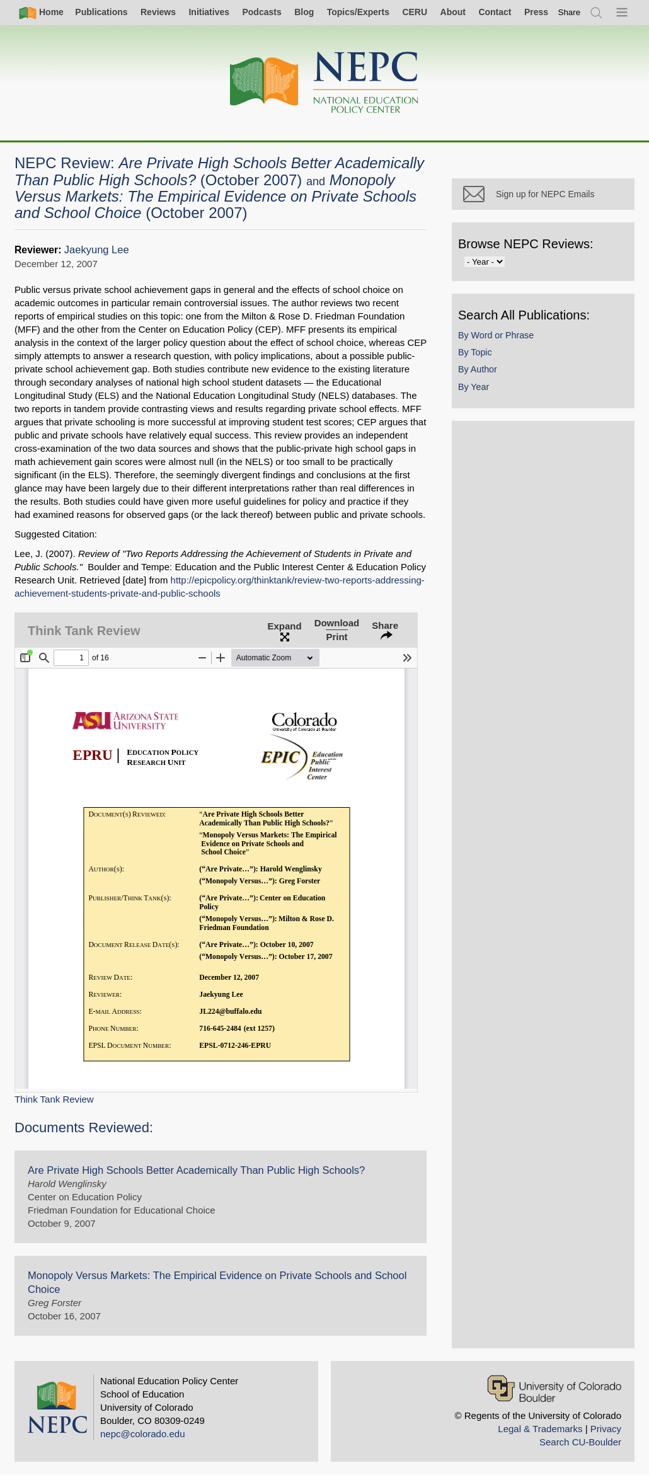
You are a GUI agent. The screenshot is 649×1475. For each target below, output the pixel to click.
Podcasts (261, 12)
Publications (101, 12)
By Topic (475, 352)
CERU (414, 12)
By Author (477, 369)
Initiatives (208, 12)
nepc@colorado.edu (142, 1433)
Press (536, 12)
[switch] (569, 12)
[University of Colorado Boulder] (554, 1388)
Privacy (605, 1428)
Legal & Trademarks (540, 1428)
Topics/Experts (358, 12)
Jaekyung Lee (96, 250)
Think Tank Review (54, 1099)
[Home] (324, 83)
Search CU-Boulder (580, 1442)
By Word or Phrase (496, 335)
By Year (473, 387)
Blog (304, 12)
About (453, 12)
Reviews (158, 12)
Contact (494, 12)
